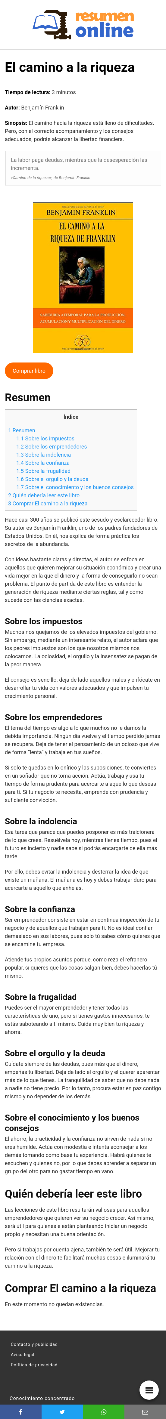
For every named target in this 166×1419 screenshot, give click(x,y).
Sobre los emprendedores (51, 446)
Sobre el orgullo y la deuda (52, 479)
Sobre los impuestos (45, 438)
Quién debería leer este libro (44, 495)
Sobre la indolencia (43, 455)
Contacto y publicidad (34, 1344)
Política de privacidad (34, 1364)
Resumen (21, 430)
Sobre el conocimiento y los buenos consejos (75, 487)
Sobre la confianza (43, 463)
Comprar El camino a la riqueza (47, 503)
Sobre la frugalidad (43, 471)
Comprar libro (29, 371)
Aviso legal (22, 1354)
